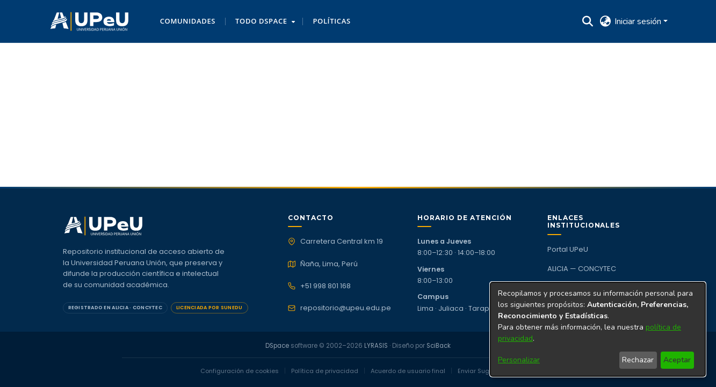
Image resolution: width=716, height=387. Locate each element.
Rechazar (638, 360)
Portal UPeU (567, 249)
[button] (89, 21)
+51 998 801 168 (325, 286)
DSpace (277, 345)
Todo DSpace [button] (261, 21)
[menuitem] (264, 21)
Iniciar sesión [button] (638, 21)
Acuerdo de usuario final (408, 371)
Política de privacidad (324, 371)
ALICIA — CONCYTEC (581, 269)
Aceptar (677, 360)
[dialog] (597, 329)
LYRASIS (376, 345)
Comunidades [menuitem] (187, 21)
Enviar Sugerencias (487, 371)
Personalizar (519, 360)
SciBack (438, 345)
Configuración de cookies (239, 371)
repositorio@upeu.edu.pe (345, 308)
